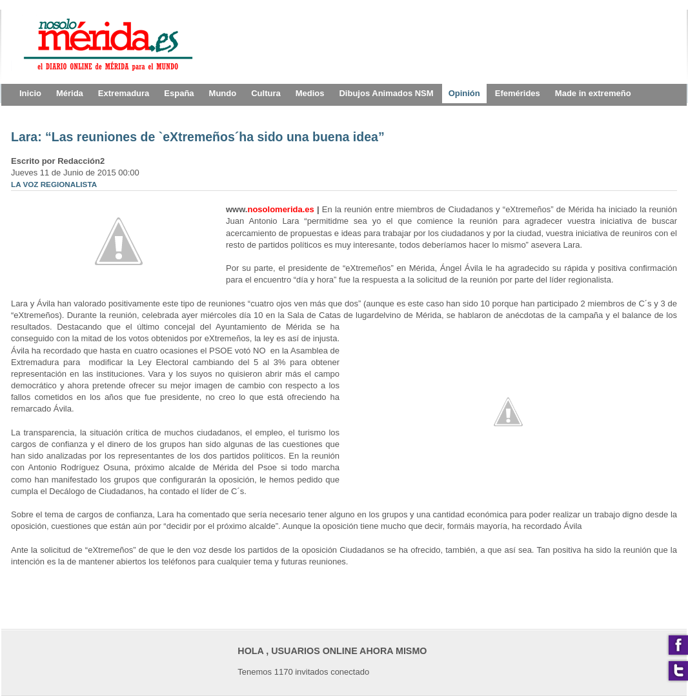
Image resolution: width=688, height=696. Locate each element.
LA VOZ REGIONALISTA (54, 184)
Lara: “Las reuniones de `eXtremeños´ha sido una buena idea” (198, 137)
